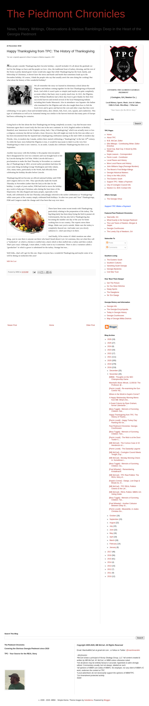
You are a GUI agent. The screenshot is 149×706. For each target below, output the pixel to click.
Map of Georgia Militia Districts (119, 319)
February (113, 544)
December (114, 371)
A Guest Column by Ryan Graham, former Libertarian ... (123, 404)
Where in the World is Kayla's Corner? (124, 394)
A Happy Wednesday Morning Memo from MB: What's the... (123, 399)
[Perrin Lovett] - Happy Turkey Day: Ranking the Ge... (123, 421)
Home (51, 325)
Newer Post (12, 325)
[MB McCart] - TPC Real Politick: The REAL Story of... (124, 476)
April (112, 537)
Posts (109, 243)
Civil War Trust (113, 272)
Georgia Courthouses (115, 228)
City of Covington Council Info (119, 185)
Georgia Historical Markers (117, 173)
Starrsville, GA (112, 217)
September (114, 519)
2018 (109, 367)
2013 (109, 566)
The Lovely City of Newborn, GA (120, 231)
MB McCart (11, 261)
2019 (109, 364)
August (113, 523)
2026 (109, 339)
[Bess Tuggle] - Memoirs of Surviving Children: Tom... (123, 433)
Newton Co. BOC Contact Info (119, 188)
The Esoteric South (114, 179)
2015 (109, 559)
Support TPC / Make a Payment (119, 182)
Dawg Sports (112, 289)
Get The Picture (113, 283)
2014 (109, 562)
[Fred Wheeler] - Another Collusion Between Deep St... (123, 504)
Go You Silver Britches (116, 286)
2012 (109, 569)
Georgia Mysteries (114, 269)
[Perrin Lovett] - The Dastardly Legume (124, 449)
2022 (109, 353)
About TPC (111, 138)
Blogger (107, 700)
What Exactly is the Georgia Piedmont (122, 220)
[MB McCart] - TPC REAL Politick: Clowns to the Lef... (122, 487)
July (111, 526)
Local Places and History (117, 160)
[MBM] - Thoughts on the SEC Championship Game (121, 378)
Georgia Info (112, 306)
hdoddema (88, 700)
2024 (109, 346)
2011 (109, 573)
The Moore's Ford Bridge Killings (120, 170)
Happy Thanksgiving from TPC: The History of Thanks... (123, 416)
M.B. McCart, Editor (115, 141)
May (111, 533)
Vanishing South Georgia (117, 266)
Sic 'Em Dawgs (113, 295)
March (112, 540)
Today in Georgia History (117, 312)
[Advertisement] (51, 301)
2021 (109, 357)
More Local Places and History (119, 163)
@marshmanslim (133, 650)
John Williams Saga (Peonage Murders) (123, 166)
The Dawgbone (113, 292)
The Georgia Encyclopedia (117, 309)
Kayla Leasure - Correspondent (119, 154)
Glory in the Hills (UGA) (116, 176)
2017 (109, 552)
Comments (111, 247)
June (112, 530)
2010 (109, 576)
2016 (109, 555)
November (114, 374)
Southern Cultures (114, 263)
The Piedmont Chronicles (66, 14)
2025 (109, 343)
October (113, 516)
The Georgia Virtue (114, 199)
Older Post (90, 325)
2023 (109, 350)
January (113, 547)
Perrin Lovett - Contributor (117, 157)
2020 (109, 360)
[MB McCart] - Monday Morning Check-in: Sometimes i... (124, 459)
